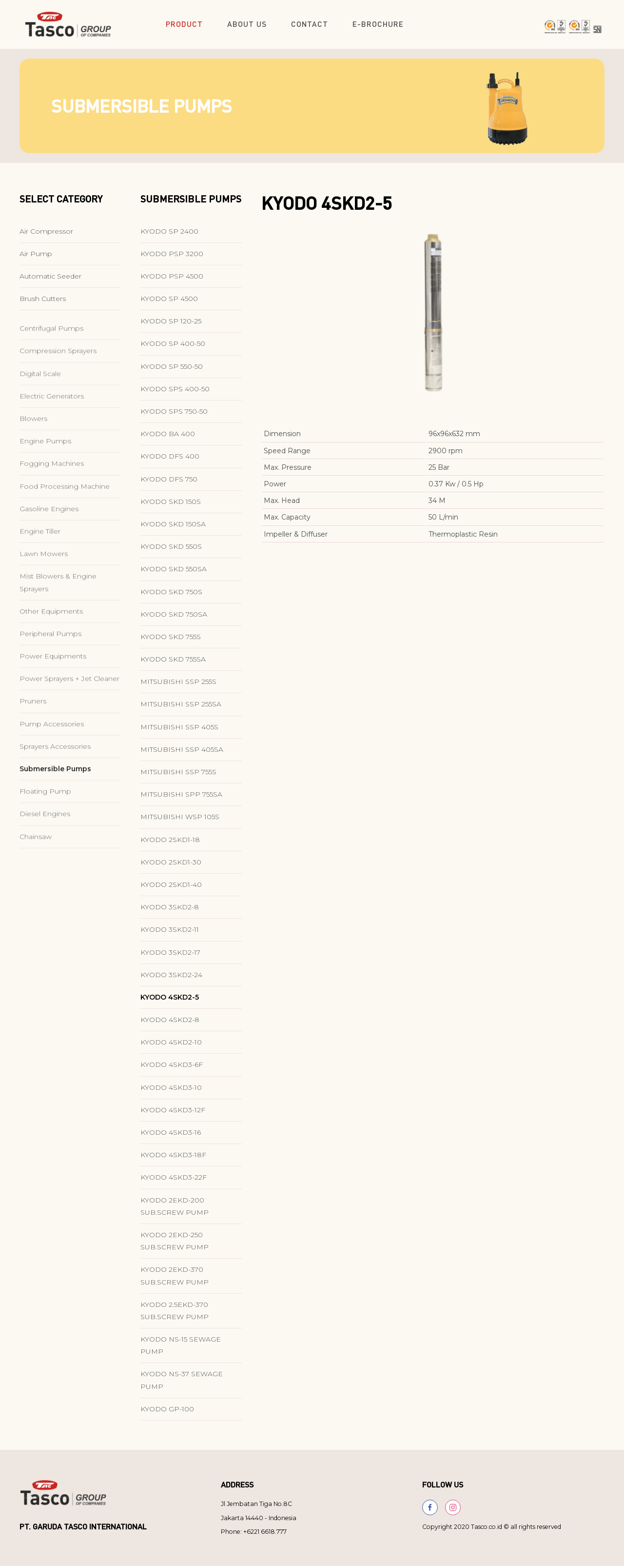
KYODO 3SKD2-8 (169, 912)
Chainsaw (36, 875)
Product (184, 24)
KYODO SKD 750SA (173, 619)
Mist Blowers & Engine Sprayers (58, 621)
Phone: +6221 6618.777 (254, 1531)
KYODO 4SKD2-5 (169, 1003)
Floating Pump (45, 830)
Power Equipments (53, 695)
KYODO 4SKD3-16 (170, 1138)
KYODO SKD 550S (171, 552)
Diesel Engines (45, 852)
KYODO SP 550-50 (171, 371)
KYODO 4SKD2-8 (169, 1025)
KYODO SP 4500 (169, 304)
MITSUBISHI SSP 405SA (181, 755)
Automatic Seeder (50, 282)
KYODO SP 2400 (169, 236)
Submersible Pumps (55, 807)
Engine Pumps (45, 480)
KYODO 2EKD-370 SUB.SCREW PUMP (174, 1281)
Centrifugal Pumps (51, 367)
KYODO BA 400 (167, 439)
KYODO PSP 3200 (171, 259)
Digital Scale (40, 412)
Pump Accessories (52, 762)
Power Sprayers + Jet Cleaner (69, 717)
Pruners (33, 740)
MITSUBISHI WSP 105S (179, 822)
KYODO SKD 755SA (173, 665)
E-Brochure (378, 24)
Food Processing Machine (65, 525)
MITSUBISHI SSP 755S (178, 777)
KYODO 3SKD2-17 (170, 957)
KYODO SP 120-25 (170, 326)
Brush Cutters (43, 304)
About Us (247, 24)
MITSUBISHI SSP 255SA (180, 709)
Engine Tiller (40, 570)
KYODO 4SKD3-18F (173, 1160)
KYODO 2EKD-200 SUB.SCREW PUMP (174, 1211)
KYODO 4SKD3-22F (173, 1183)
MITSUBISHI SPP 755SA (181, 800)
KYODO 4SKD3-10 (171, 1092)
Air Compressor (46, 236)
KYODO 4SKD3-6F (171, 1070)
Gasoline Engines (49, 547)
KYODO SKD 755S (170, 642)
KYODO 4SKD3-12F (172, 1115)
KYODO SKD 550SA (173, 574)
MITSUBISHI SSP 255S (178, 687)
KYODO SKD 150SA (173, 529)
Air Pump (36, 259)
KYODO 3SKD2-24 (171, 980)
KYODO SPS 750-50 (174, 417)
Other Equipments (51, 649)
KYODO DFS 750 (168, 484)
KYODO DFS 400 (169, 462)
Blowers (33, 457)
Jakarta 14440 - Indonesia (258, 1518)
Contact (309, 24)
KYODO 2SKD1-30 (170, 867)
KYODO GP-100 (167, 1414)
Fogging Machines (52, 502)
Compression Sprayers (58, 389)
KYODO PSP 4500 (171, 282)
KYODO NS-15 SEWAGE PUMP (180, 1351)
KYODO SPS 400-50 (175, 394)
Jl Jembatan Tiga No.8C (256, 1503)
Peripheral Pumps (50, 672)
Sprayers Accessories (55, 785)
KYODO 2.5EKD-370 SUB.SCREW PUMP (174, 1315)
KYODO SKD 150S (170, 506)
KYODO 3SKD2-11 (169, 935)
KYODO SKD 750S (171, 597)
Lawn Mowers (44, 592)
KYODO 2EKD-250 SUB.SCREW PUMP (174, 1246)
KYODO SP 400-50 (172, 349)
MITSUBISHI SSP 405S (179, 732)
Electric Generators (52, 434)
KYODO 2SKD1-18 (170, 845)
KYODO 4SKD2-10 (171, 1048)
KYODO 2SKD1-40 (171, 890)
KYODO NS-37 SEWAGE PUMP (181, 1385)
